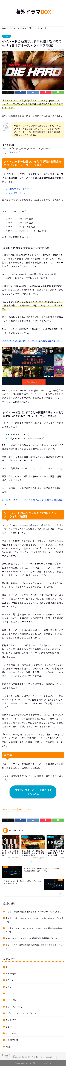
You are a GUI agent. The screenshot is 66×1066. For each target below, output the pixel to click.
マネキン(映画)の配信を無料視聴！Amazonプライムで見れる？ (34, 911)
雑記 (8, 1046)
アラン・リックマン (10, 810)
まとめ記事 (11, 973)
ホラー (9, 1026)
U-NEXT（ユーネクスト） (21, 189)
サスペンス (11, 993)
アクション (6, 36)
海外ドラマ (33, 12)
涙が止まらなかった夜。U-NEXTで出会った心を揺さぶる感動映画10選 (34, 930)
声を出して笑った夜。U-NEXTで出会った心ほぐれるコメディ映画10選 (35, 920)
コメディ (10, 986)
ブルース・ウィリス (27, 810)
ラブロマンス (12, 1039)
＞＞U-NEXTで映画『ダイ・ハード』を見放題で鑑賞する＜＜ (32, 340)
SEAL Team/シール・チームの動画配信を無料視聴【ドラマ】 (33, 938)
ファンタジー (12, 1019)
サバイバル (11, 1000)
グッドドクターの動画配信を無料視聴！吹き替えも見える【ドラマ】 (34, 946)
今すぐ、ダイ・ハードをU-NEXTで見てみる (33, 792)
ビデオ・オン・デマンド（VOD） (21, 1013)
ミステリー (11, 1033)
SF (7, 966)
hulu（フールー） (17, 193)
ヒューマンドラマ (14, 1006)
